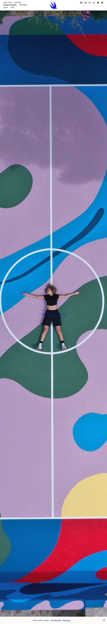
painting (18, 2)
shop (12, 7)
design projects (10, 4)
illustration (23, 4)
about (5, 7)
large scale (7, 2)
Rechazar (66, 620)
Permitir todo (56, 620)
